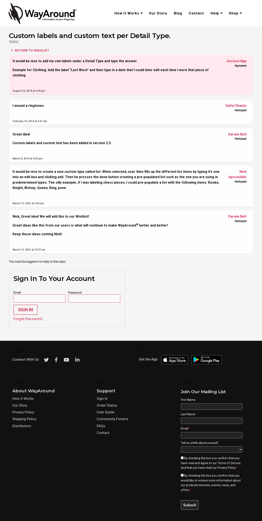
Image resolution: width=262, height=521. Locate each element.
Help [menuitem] (215, 13)
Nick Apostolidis (234, 174)
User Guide (105, 412)
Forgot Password (27, 319)
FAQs (101, 426)
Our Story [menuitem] (158, 13)
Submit (189, 505)
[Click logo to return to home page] (43, 23)
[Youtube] (66, 360)
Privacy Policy (23, 412)
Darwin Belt (234, 134)
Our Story (19, 405)
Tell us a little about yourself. (200, 443)
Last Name (188, 414)
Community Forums (112, 419)
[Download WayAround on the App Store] (174, 359)
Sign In (25, 309)
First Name (188, 399)
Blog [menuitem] (178, 13)
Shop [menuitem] (233, 13)
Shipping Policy (24, 419)
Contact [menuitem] (196, 13)
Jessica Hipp (234, 61)
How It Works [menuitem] (127, 13)
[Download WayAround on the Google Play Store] (206, 359)
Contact (103, 433)
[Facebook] (56, 360)
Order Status (107, 405)
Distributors (21, 426)
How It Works (23, 398)
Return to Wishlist (30, 50)
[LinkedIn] (77, 360)
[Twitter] (46, 360)
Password (75, 292)
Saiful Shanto (234, 105)
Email (17, 292)
